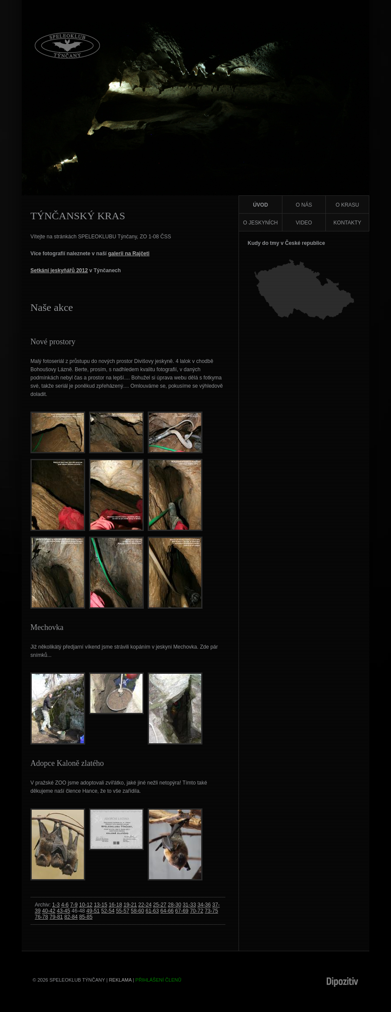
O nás (304, 205)
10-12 (86, 905)
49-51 (93, 911)
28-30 (174, 905)
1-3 (56, 905)
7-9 (73, 905)
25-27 (159, 905)
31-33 (189, 905)
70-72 (196, 911)
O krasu (347, 205)
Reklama (120, 979)
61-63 (152, 911)
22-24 (145, 905)
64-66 (167, 911)
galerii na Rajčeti (128, 254)
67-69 (182, 911)
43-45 (63, 911)
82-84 (71, 917)
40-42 (49, 911)
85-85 (86, 917)
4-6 (65, 905)
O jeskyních (260, 223)
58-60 (137, 911)
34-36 (204, 905)
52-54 (108, 911)
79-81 (56, 917)
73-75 (211, 911)
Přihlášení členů (159, 979)
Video (304, 223)
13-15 (100, 905)
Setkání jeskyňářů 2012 (59, 270)
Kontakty (347, 223)
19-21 (130, 905)
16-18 (115, 905)
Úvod (260, 205)
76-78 (41, 917)
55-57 (122, 911)
